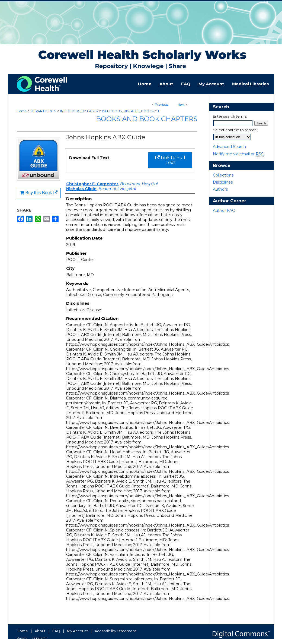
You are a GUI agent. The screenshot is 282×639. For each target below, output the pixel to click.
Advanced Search (229, 146)
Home (21, 111)
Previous (161, 104)
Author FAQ (224, 210)
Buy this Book (38, 192)
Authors (220, 189)
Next (181, 104)
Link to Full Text (170, 160)
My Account (77, 631)
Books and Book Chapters (146, 119)
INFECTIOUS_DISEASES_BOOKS (127, 111)
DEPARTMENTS (43, 111)
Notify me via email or (238, 154)
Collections (223, 175)
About (40, 631)
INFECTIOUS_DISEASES (79, 111)
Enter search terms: (230, 116)
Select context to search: (235, 130)
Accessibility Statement (115, 631)
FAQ (56, 631)
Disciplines (223, 182)
